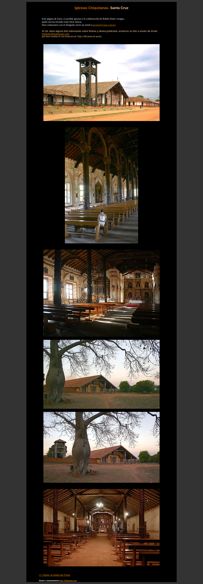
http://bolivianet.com (68, 581)
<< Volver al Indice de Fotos (54, 575)
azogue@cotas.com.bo (104, 24)
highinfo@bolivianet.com (55, 34)
